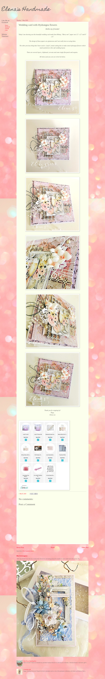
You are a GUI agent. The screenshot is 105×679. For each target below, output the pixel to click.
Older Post (85, 547)
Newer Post (20, 547)
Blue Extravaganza (22, 556)
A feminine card (27, 669)
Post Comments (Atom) (28, 551)
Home (53, 547)
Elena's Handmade (26, 9)
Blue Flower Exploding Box (29, 661)
